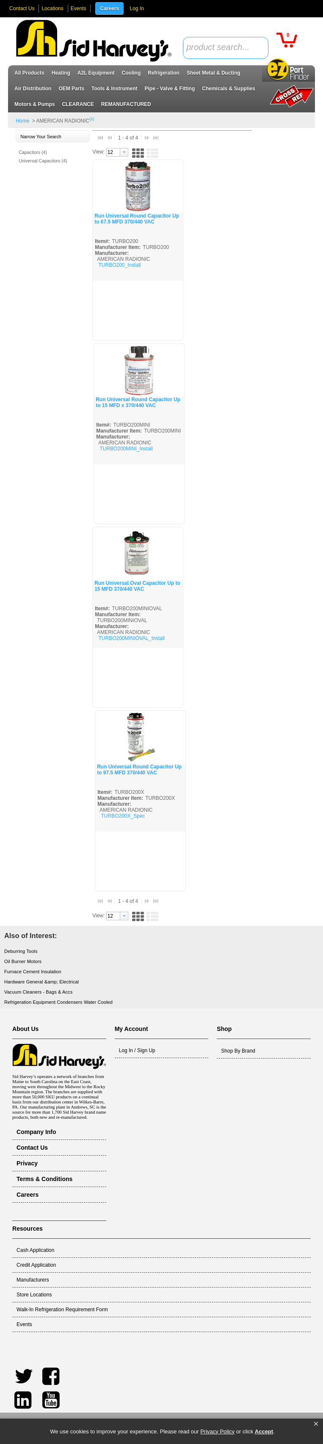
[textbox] (221, 47)
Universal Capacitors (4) (43, 160)
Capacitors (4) (33, 152)
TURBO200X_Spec (123, 816)
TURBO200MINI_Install (126, 449)
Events (78, 8)
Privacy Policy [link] (217, 1431)
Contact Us (21, 8)
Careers (109, 8)
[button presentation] (124, 152)
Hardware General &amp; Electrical (41, 981)
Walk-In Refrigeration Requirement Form (62, 1310)
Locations (52, 8)
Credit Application (36, 1265)
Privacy (27, 1163)
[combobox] (225, 48)
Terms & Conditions (44, 1179)
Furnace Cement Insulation (32, 971)
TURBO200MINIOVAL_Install (132, 638)
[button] (316, 1424)
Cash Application (35, 1250)
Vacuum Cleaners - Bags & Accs (38, 991)
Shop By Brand (238, 1051)
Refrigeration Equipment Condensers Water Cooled (58, 1002)
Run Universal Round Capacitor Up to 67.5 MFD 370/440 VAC (136, 219)
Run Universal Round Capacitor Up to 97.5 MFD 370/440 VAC (139, 770)
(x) (91, 119)
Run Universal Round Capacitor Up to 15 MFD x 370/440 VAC (138, 402)
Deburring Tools (21, 951)
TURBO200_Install (120, 265)
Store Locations (34, 1295)
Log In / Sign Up (137, 1050)
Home (22, 121)
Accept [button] (264, 1431)
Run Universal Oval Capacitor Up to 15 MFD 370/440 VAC (137, 586)
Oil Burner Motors (22, 961)
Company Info (36, 1131)
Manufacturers (33, 1280)
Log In (137, 8)
